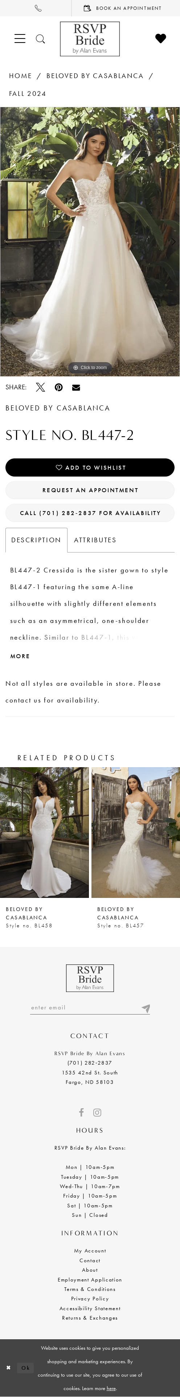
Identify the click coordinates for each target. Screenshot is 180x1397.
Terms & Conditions (89, 1289)
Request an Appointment (90, 490)
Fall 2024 (28, 93)
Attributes (95, 540)
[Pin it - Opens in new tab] (59, 387)
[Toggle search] (40, 39)
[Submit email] (145, 1007)
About (90, 1270)
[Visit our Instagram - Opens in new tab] (97, 1112)
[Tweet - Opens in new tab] (40, 387)
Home (20, 76)
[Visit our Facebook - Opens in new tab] (81, 1112)
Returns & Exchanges (90, 1318)
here (111, 1388)
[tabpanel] (90, 241)
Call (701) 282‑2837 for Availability (90, 513)
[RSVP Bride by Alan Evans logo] (90, 39)
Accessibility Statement (90, 1308)
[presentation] (44, 832)
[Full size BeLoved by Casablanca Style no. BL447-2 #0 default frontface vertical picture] (90, 241)
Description (36, 540)
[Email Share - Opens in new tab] (76, 387)
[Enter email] (90, 1007)
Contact (90, 1260)
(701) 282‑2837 (90, 1063)
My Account (90, 1250)
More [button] (20, 656)
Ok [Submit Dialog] (25, 1367)
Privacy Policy (90, 1298)
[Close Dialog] (8, 1368)
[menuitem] (36, 8)
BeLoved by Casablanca (95, 76)
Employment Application (90, 1279)
